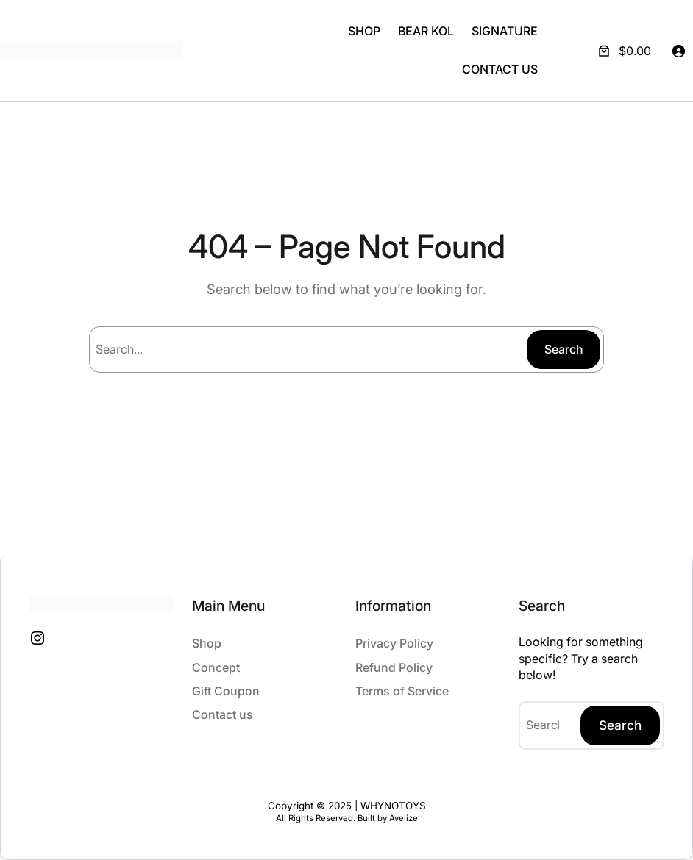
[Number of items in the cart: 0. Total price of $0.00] (623, 50)
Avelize (403, 818)
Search (563, 349)
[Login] (678, 50)
